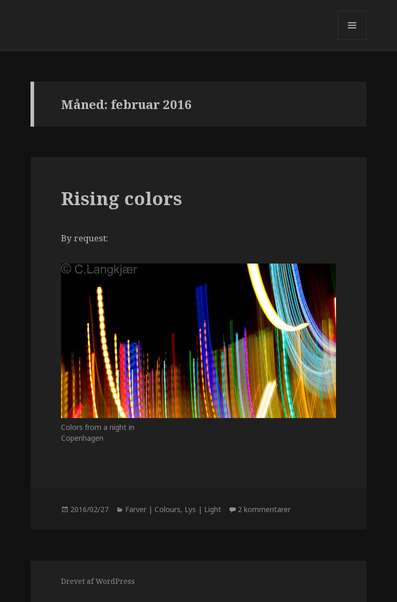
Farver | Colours (152, 509)
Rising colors (121, 198)
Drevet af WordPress (98, 581)
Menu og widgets (352, 39)
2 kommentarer (264, 509)
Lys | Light (203, 509)
